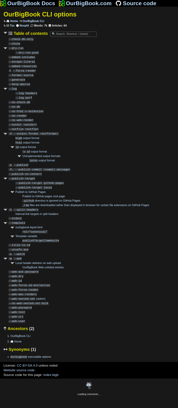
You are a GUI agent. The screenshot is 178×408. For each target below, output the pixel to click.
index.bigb (50, 375)
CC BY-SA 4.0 (27, 365)
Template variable (26, 236)
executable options (30, 356)
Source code (135, 3)
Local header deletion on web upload (38, 263)
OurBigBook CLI (33, 21)
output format (27, 138)
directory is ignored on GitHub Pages (51, 200)
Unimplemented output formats (41, 156)
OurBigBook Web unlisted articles (43, 267)
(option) (27, 298)
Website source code (19, 370)
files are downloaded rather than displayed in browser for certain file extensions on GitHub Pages (85, 205)
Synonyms (19, 349)
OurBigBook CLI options (39, 14)
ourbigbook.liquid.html (29, 227)
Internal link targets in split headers (36, 213)
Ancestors (18, 328)
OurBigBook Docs (27, 3)
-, (22, 70)
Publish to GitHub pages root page (43, 196)
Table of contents (30, 33)
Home (12, 21)
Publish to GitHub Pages (30, 191)
